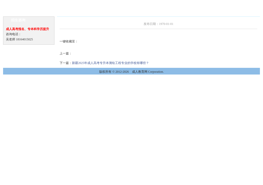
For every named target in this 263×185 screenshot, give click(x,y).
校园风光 (211, 3)
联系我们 (229, 3)
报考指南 (107, 3)
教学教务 (142, 3)
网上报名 (177, 3)
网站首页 (19, 3)
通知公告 (54, 3)
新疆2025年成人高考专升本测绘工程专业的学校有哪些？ (110, 63)
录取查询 (194, 3)
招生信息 (72, 3)
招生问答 (124, 3)
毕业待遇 (159, 3)
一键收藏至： (69, 41)
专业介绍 (89, 3)
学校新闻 (37, 3)
